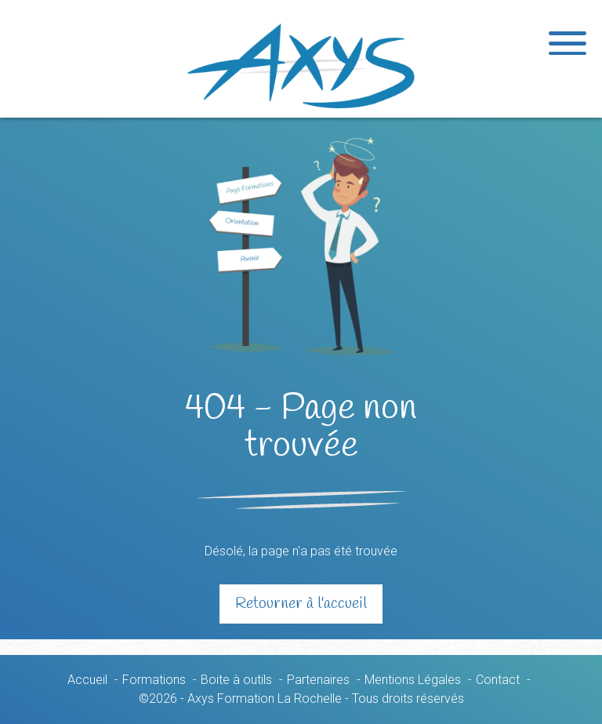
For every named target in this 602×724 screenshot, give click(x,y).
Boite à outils (236, 679)
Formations (154, 679)
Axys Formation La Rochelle (301, 66)
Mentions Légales (412, 679)
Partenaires (318, 679)
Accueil (87, 679)
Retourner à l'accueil (301, 603)
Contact (498, 679)
